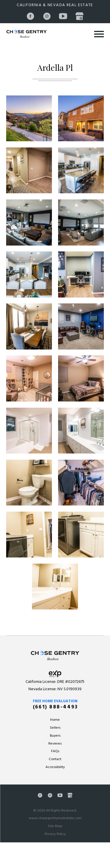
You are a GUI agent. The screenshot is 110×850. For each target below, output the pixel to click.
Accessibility (55, 767)
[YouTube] (63, 16)
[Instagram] (47, 16)
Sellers (55, 727)
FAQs (55, 751)
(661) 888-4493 (55, 707)
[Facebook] (30, 16)
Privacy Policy (55, 834)
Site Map (55, 826)
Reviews (55, 743)
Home (55, 720)
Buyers (55, 735)
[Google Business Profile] (79, 16)
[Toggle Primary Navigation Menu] (99, 34)
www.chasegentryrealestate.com (55, 818)
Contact (55, 759)
